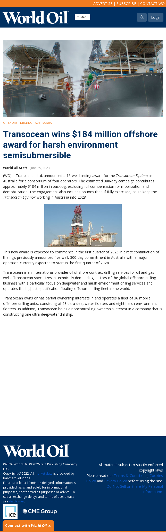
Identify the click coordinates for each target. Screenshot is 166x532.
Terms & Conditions (130, 475)
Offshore (10, 123)
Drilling (26, 123)
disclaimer (16, 501)
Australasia (43, 123)
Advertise (102, 3)
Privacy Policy (115, 480)
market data (44, 473)
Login (155, 17)
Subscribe (126, 3)
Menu (82, 17)
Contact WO (152, 3)
